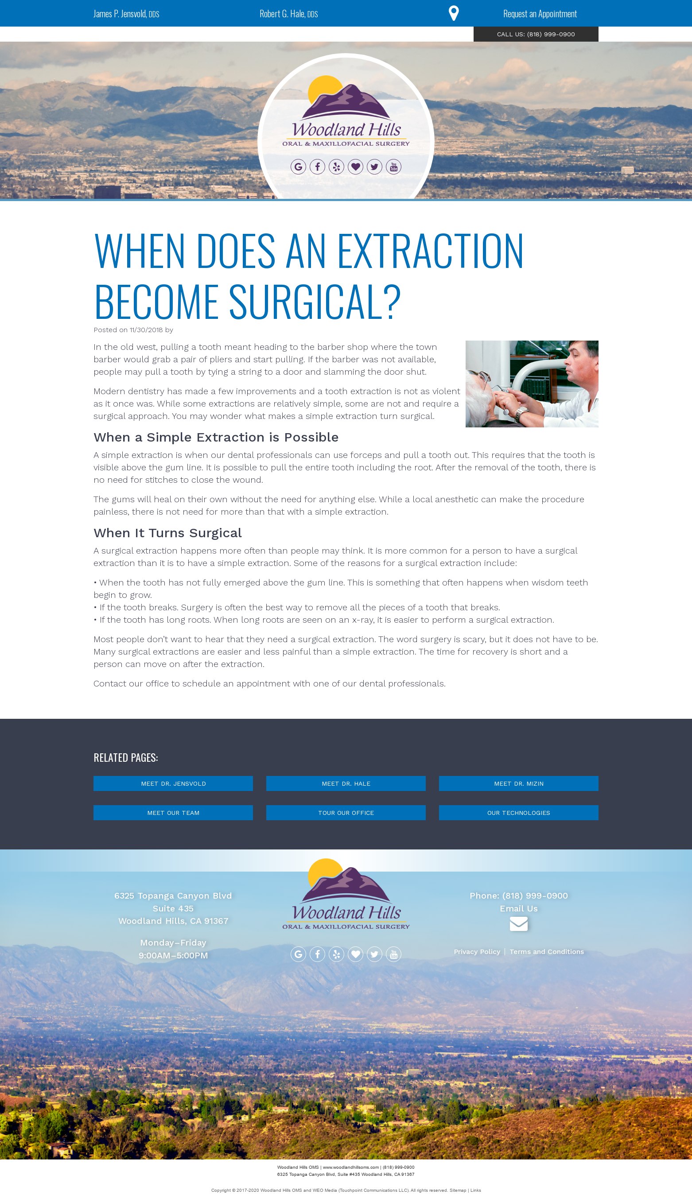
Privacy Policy (477, 951)
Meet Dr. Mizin (519, 783)
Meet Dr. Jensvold (173, 783)
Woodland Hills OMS (281, 1190)
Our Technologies (518, 812)
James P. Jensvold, (126, 13)
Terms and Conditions (547, 951)
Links (475, 1190)
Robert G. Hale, (289, 13)
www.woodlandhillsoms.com (351, 1167)
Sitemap (459, 1190)
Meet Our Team (173, 812)
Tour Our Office (346, 812)
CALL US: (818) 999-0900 (536, 34)
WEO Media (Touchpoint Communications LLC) (360, 1190)
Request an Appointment (540, 13)
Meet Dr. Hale (346, 783)
